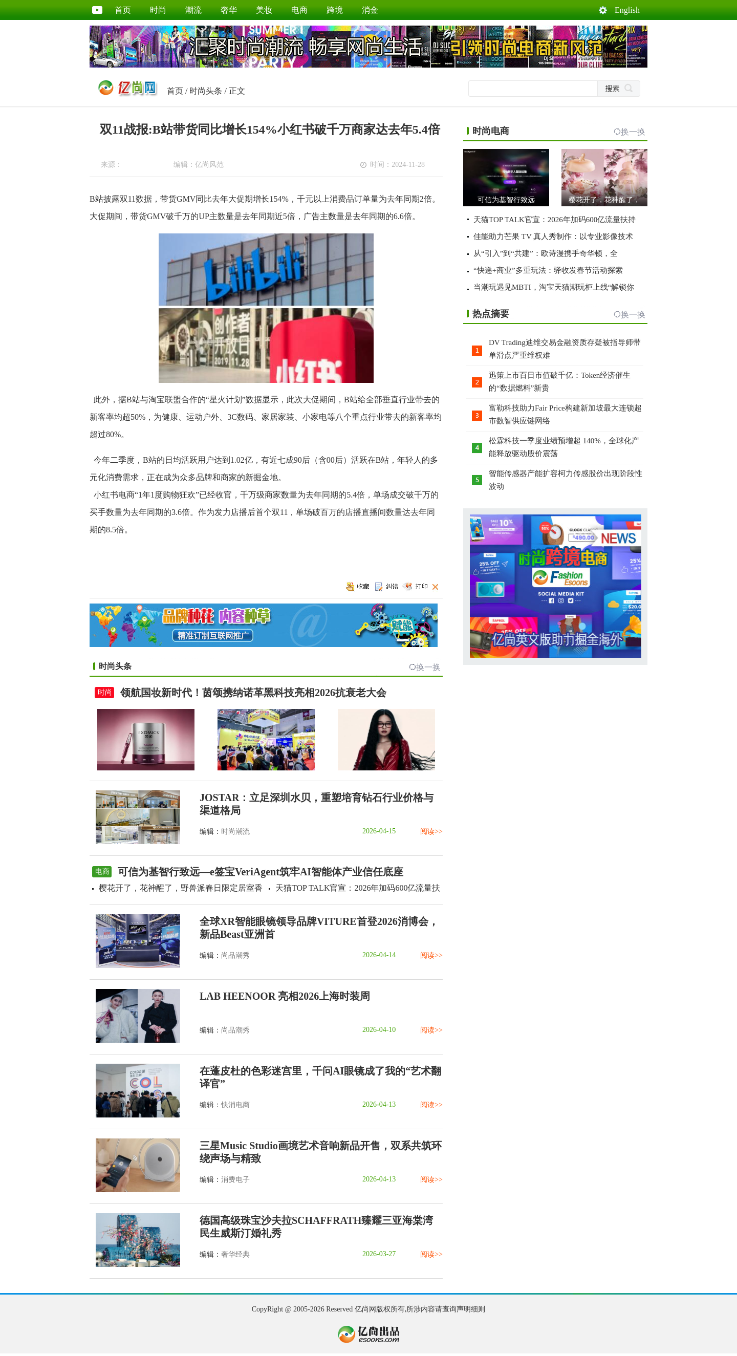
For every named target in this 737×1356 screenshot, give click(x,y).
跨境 (335, 10)
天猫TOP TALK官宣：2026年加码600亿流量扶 (357, 888)
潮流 (193, 10)
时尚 (158, 10)
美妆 (264, 10)
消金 (370, 10)
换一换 (428, 667)
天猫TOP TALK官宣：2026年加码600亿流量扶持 (554, 220)
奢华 (229, 10)
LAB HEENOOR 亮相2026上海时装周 (285, 996)
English (627, 10)
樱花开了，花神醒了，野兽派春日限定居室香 (181, 888)
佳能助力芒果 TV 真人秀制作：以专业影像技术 (553, 236)
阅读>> (431, 831)
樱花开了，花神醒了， (604, 200)
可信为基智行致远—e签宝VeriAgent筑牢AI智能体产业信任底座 (260, 871)
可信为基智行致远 (506, 200)
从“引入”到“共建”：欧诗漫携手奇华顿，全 (545, 253)
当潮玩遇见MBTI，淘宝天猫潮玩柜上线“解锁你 (553, 287)
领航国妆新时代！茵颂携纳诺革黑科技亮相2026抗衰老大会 (253, 692)
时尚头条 (205, 91)
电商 (299, 10)
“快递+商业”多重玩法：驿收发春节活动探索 (548, 270)
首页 (123, 10)
